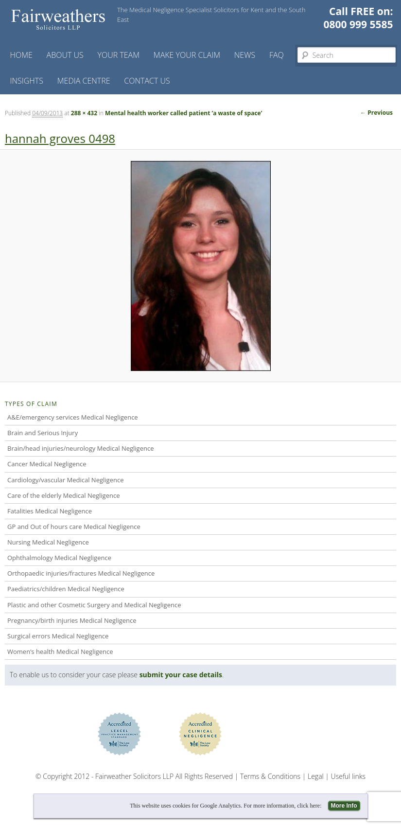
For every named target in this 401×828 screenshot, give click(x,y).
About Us (65, 55)
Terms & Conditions (270, 776)
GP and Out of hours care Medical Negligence (73, 526)
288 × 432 (84, 113)
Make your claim (187, 55)
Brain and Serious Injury (42, 432)
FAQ (276, 55)
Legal (316, 776)
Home (21, 55)
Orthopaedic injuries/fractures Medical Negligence (81, 573)
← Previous (376, 112)
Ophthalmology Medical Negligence (59, 557)
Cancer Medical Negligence (47, 463)
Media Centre (83, 80)
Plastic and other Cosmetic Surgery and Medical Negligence (94, 604)
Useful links (348, 776)
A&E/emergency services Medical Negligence (72, 417)
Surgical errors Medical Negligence (57, 636)
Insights (26, 80)
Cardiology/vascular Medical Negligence (65, 480)
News (244, 55)
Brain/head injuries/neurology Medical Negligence (80, 448)
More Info (344, 805)
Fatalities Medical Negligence (49, 511)
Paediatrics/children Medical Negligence (65, 588)
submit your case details (180, 674)
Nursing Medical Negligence (48, 542)
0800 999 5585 (358, 24)
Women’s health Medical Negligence (60, 651)
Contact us (147, 80)
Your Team (119, 55)
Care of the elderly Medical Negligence (63, 495)
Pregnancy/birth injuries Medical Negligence (72, 620)
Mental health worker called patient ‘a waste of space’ (183, 113)
